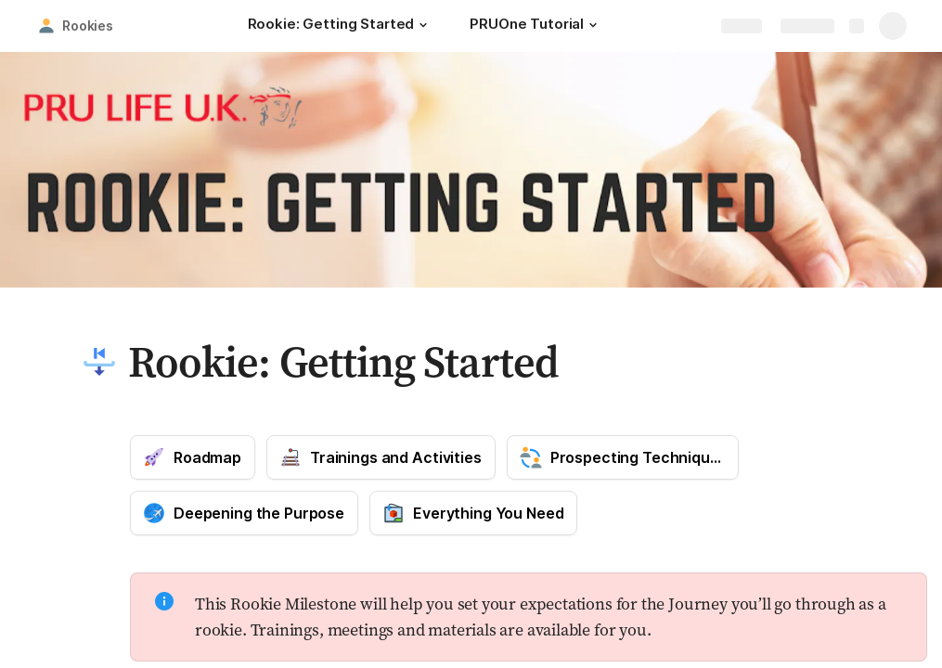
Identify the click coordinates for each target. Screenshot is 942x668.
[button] (423, 25)
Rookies (87, 25)
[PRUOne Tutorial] (536, 26)
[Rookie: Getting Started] (340, 26)
